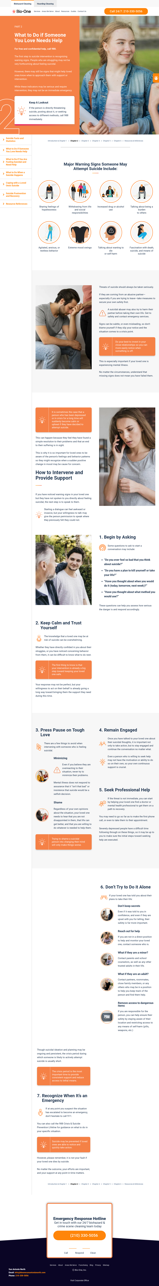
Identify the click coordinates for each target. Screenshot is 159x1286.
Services (37, 11)
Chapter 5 (107, 141)
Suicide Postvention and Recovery (16, 194)
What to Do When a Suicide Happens (15, 173)
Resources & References (134, 141)
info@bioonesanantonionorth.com (30, 1272)
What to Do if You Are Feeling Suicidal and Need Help (16, 162)
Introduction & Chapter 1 (57, 141)
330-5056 (22, 1275)
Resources (65, 11)
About (57, 11)
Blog (91, 1265)
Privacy (98, 1265)
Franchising (83, 1265)
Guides (73, 11)
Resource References (16, 203)
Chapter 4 (96, 141)
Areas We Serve (48, 11)
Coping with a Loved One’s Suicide (16, 184)
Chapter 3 (85, 141)
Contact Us (82, 11)
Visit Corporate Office (79, 1280)
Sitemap (106, 1265)
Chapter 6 (117, 141)
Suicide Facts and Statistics (15, 139)
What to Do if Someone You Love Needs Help (17, 150)
